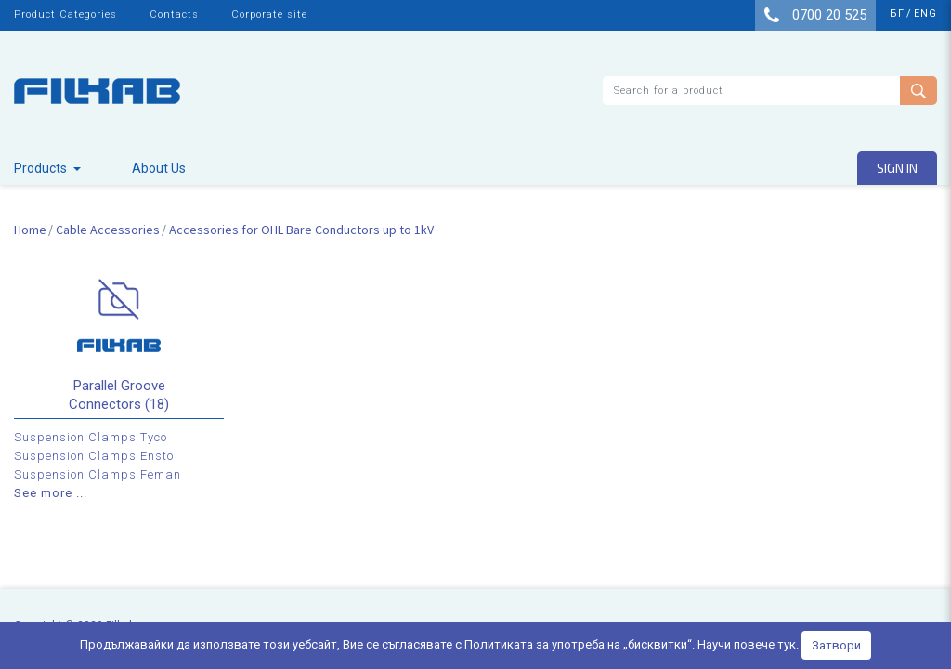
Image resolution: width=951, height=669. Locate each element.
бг (897, 13)
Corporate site (269, 14)
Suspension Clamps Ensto (94, 456)
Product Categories (65, 14)
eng (925, 13)
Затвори (836, 645)
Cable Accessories (108, 229)
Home (30, 229)
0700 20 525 (815, 15)
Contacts (174, 14)
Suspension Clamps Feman (97, 474)
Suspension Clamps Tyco (90, 437)
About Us (159, 168)
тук (786, 644)
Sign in (897, 168)
